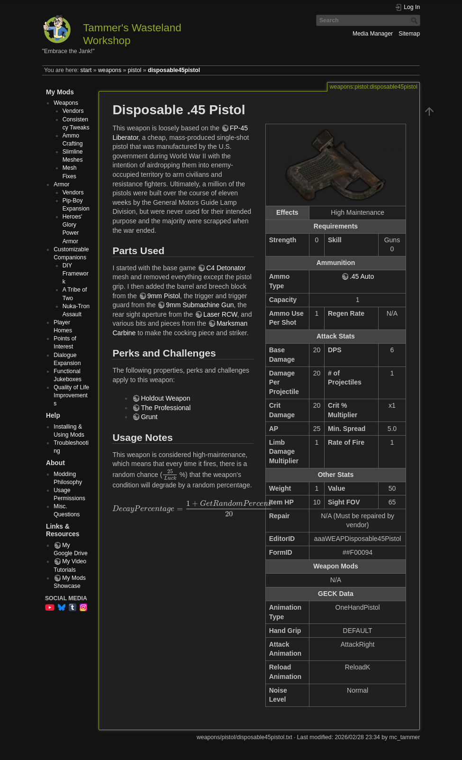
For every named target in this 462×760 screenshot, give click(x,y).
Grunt (149, 417)
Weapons (66, 103)
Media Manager (373, 33)
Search (415, 20)
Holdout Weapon (165, 398)
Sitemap (409, 33)
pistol (135, 70)
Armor (61, 184)
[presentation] (169, 475)
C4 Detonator (225, 268)
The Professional (165, 408)
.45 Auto (362, 276)
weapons (109, 70)
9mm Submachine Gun (200, 305)
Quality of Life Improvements (71, 395)
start (86, 70)
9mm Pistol (163, 296)
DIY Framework (76, 273)
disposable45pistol (174, 70)
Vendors (73, 111)
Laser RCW (220, 314)
